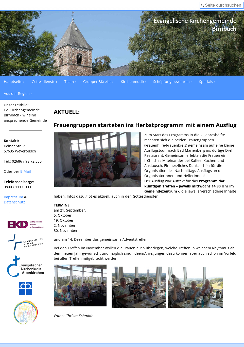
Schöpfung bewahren (171, 81)
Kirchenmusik (132, 81)
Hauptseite (13, 81)
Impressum (13, 197)
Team (69, 81)
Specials (206, 81)
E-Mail (25, 171)
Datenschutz (14, 202)
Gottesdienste (43, 81)
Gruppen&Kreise (97, 81)
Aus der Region (17, 93)
